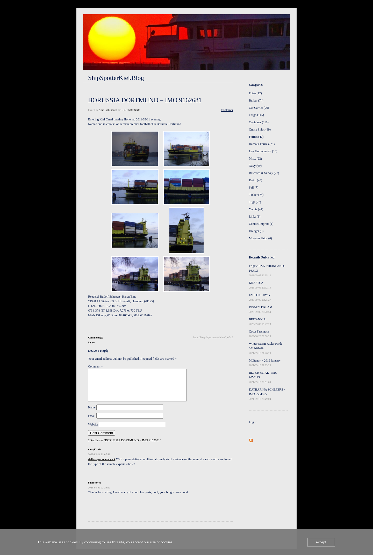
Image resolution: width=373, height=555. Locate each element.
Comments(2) (95, 337)
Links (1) (254, 216)
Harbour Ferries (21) (262, 144)
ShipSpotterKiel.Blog (116, 77)
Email (92, 422)
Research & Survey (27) (264, 173)
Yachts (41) (256, 209)
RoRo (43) (255, 180)
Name (92, 413)
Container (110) (259, 122)
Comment (95, 366)
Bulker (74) (256, 100)
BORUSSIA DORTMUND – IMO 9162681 (145, 100)
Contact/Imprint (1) (261, 224)
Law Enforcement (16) (263, 151)
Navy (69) (255, 166)
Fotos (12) (255, 93)
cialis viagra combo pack (101, 465)
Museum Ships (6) (260, 238)
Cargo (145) (256, 115)
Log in (253, 422)
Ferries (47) (256, 137)
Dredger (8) (256, 231)
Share (91, 342)
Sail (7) (253, 187)
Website (93, 431)
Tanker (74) (256, 195)
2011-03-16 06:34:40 (128, 110)
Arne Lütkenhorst (108, 110)
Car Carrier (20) (259, 108)
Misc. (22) (255, 158)
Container (227, 110)
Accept (321, 542)
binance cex (94, 488)
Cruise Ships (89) (260, 129)
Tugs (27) (255, 202)
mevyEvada (94, 455)
